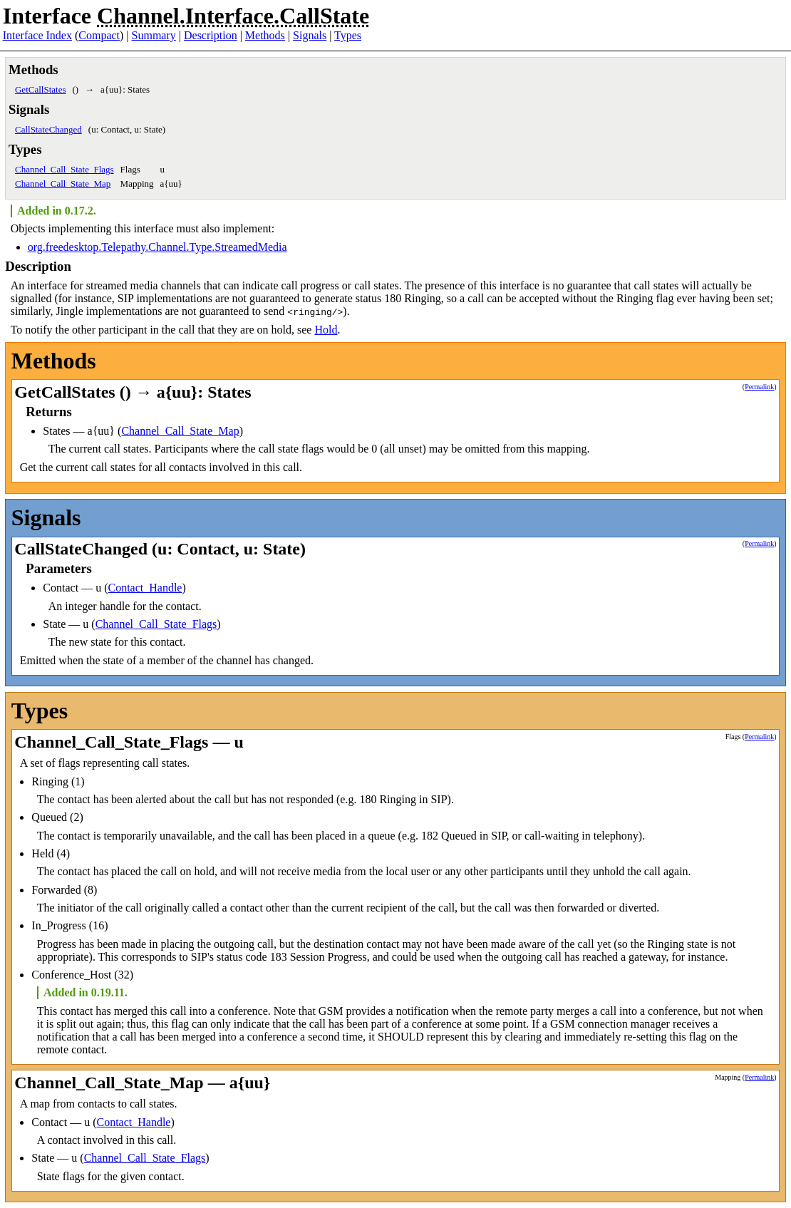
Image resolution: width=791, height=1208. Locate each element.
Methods (265, 35)
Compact (99, 35)
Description (210, 35)
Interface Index (37, 35)
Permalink (759, 387)
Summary (154, 35)
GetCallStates (40, 89)
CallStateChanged (48, 129)
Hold (325, 330)
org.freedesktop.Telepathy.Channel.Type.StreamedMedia (157, 247)
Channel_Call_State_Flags (64, 169)
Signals (309, 35)
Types (347, 35)
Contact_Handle (145, 588)
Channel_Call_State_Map (62, 183)
